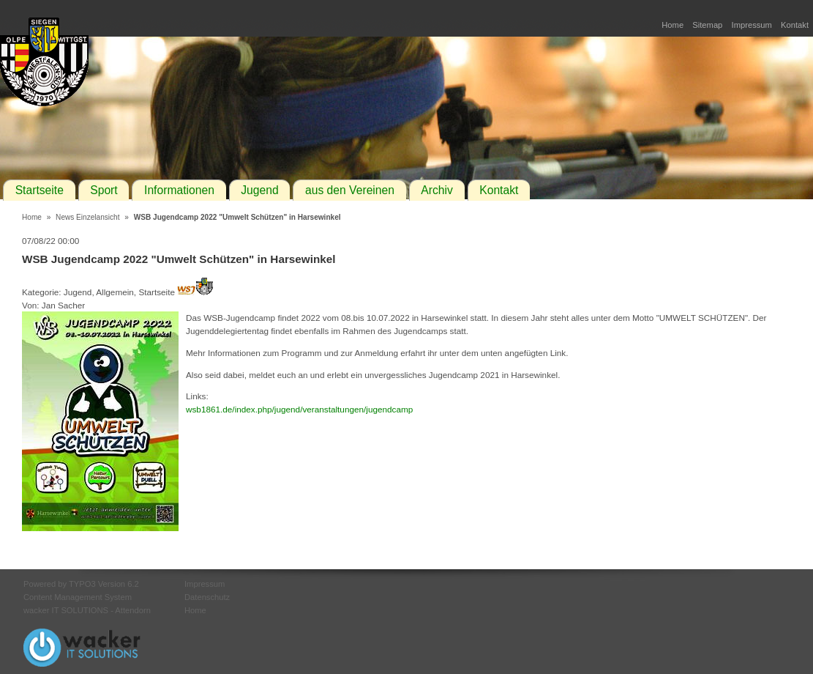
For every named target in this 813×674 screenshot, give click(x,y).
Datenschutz (207, 597)
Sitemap (707, 25)
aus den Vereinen (349, 190)
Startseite (39, 190)
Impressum (752, 25)
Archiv (437, 190)
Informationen (179, 190)
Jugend (259, 190)
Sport (103, 190)
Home (672, 25)
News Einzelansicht (87, 217)
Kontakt (795, 25)
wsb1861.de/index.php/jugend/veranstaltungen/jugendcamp (299, 409)
